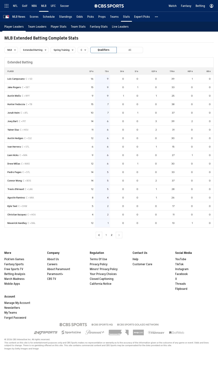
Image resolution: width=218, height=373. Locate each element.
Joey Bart (12, 121)
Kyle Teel (12, 206)
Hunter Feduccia (16, 104)
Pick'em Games (14, 259)
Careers (52, 264)
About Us (53, 259)
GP (91, 71)
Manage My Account (17, 303)
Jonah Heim (13, 112)
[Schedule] (49, 17)
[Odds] (79, 17)
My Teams (10, 313)
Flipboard (181, 289)
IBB (208, 71)
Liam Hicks (13, 155)
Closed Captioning (101, 279)
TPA (172, 71)
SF (136, 71)
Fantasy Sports (14, 264)
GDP (154, 71)
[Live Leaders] (120, 27)
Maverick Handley (17, 223)
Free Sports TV (13, 269)
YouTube (180, 259)
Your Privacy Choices (103, 274)
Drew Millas (13, 163)
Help (135, 259)
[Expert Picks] (142, 17)
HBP (190, 71)
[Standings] (65, 17)
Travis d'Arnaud (15, 189)
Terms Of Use (98, 259)
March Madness (14, 279)
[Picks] (90, 17)
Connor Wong (14, 180)
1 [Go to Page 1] (106, 235)
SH (122, 71)
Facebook (181, 274)
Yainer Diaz (13, 129)
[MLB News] (18, 17)
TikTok (179, 264)
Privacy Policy (98, 264)
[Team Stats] (78, 27)
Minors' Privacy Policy (104, 269)
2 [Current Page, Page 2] (111, 235)
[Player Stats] (59, 27)
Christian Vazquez (17, 214)
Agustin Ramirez (16, 197)
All (129, 49)
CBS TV (51, 279)
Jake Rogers (14, 87)
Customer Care (142, 264)
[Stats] (126, 17)
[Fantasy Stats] (99, 27)
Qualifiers (103, 49)
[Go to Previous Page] (99, 235)
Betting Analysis (14, 274)
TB (107, 71)
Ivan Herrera (14, 146)
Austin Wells (14, 95)
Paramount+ (55, 274)
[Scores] (34, 17)
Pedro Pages (14, 172)
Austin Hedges (15, 138)
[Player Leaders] (14, 27)
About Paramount (58, 269)
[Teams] (114, 17)
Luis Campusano (16, 78)
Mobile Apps (12, 284)
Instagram (182, 269)
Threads (180, 284)
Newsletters (12, 308)
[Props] (102, 17)
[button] (156, 17)
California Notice (100, 284)
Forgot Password (15, 318)
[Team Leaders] (37, 27)
